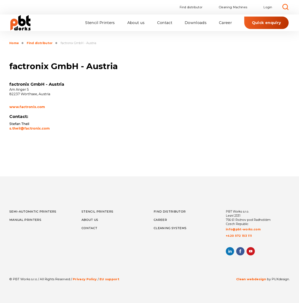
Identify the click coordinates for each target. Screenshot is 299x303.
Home (14, 43)
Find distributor (191, 7)
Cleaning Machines (233, 7)
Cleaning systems (170, 228)
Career (225, 22)
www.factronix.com (27, 107)
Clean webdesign (251, 279)
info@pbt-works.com (243, 229)
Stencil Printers (100, 22)
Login (267, 7)
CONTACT (89, 228)
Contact (164, 22)
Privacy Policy (85, 279)
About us (136, 22)
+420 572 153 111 (239, 236)
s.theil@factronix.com (29, 128)
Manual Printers (25, 220)
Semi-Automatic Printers (32, 211)
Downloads (196, 22)
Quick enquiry (266, 22)
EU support (109, 279)
